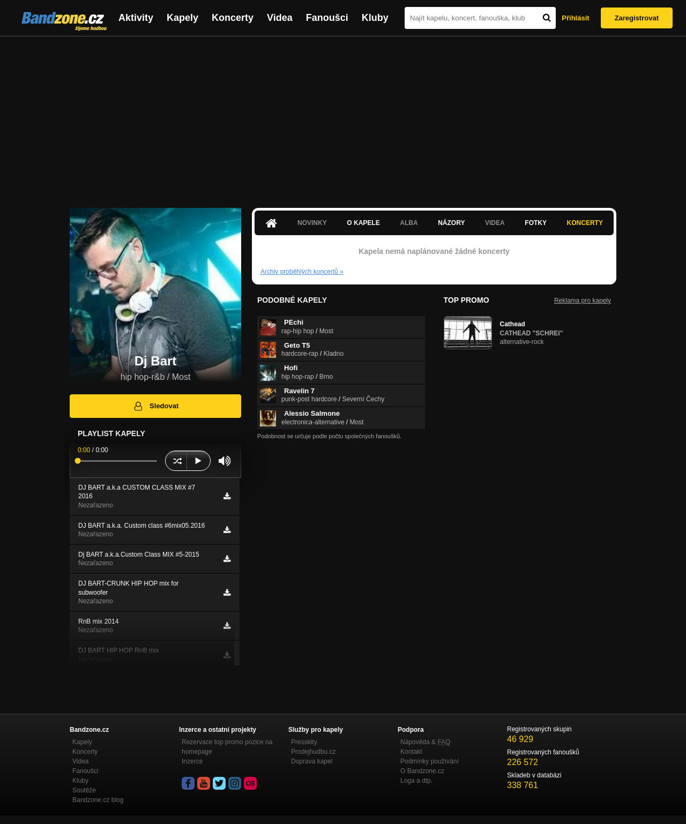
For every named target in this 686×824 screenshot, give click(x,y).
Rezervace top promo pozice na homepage (227, 746)
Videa (280, 17)
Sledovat (155, 406)
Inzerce (192, 761)
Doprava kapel (311, 761)
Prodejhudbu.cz (313, 751)
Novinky (312, 223)
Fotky (536, 223)
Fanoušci (327, 17)
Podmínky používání (429, 761)
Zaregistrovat (637, 18)
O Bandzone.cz (422, 771)
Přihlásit (575, 18)
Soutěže (84, 790)
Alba (408, 223)
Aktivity (135, 17)
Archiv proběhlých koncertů (302, 271)
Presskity (304, 742)
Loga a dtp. (416, 780)
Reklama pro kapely (582, 300)
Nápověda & (425, 742)
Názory (451, 223)
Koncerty (232, 17)
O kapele (363, 223)
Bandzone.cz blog (97, 800)
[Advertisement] (343, 117)
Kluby (375, 17)
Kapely (182, 17)
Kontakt (411, 751)
